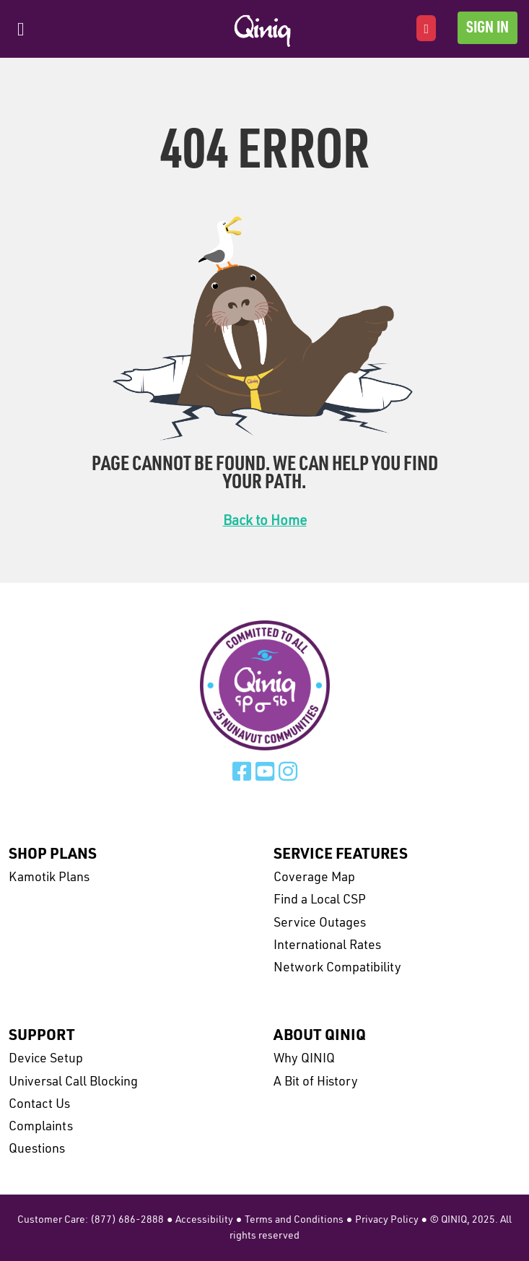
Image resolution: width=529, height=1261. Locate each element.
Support (42, 1036)
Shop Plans (53, 854)
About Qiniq (320, 1036)
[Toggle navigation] (21, 29)
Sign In (487, 28)
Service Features (341, 854)
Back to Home (265, 522)
